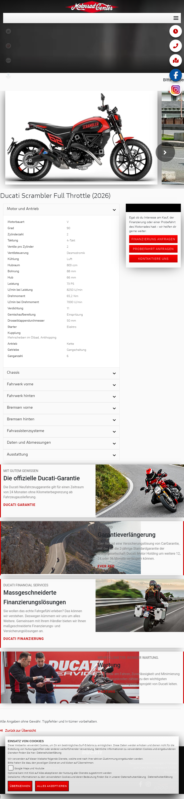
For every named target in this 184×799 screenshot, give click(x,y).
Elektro (71, 327)
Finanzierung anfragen (153, 239)
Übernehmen (20, 786)
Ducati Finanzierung (23, 639)
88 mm (71, 271)
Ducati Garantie (19, 505)
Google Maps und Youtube (29, 768)
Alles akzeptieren (52, 786)
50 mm (71, 320)
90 (68, 228)
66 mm (71, 277)
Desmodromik (76, 253)
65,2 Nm (72, 296)
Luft (69, 259)
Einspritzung (75, 314)
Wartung (106, 692)
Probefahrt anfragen (153, 249)
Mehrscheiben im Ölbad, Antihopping (32, 337)
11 (68, 308)
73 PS (70, 284)
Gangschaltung (76, 350)
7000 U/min (74, 302)
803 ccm (72, 265)
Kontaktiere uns (153, 259)
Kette (70, 344)
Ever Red (106, 566)
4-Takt (71, 240)
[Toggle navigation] (176, 18)
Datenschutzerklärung (49, 752)
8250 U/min (74, 290)
